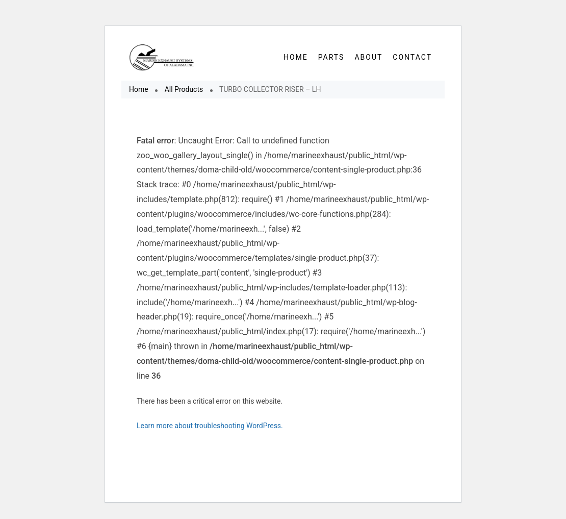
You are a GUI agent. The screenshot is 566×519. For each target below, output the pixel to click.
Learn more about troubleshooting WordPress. (210, 426)
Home (138, 89)
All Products (184, 89)
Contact (412, 57)
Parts (331, 57)
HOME (296, 57)
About (368, 57)
